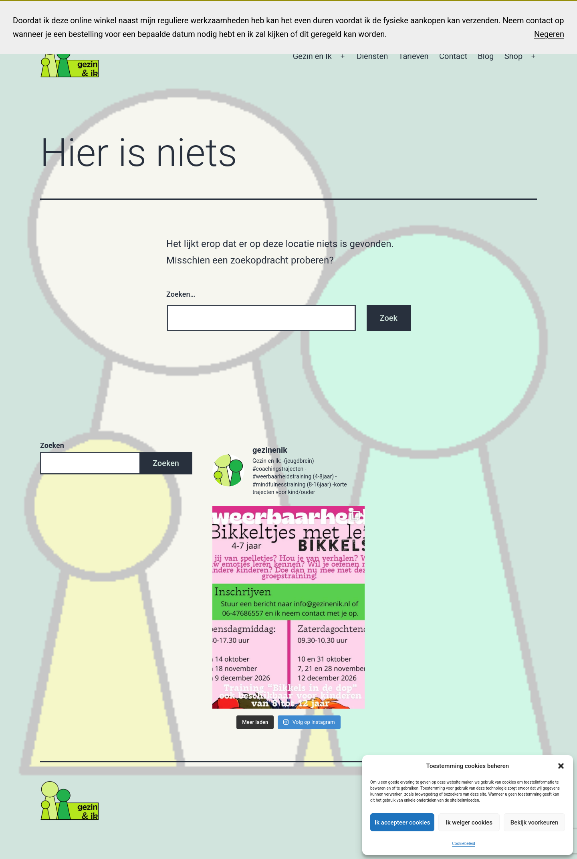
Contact (453, 56)
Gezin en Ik (312, 56)
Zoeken (52, 445)
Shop (513, 56)
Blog (486, 56)
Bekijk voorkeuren (534, 822)
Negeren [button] (549, 34)
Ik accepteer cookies (402, 822)
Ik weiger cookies (469, 822)
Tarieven (414, 56)
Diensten (372, 56)
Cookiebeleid (463, 843)
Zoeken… (180, 294)
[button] (561, 766)
